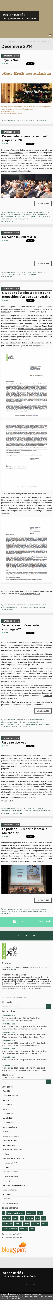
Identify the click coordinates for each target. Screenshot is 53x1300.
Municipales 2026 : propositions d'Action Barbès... (25, 1026)
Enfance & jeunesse (10, 1140)
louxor (15, 1218)
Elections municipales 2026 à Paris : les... (21, 1018)
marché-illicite (39, 607)
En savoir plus (15, 1298)
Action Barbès (14, 15)
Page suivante (45, 921)
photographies (44, 811)
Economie (6, 1131)
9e (4, 1213)
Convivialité (7, 1104)
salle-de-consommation (26, 724)
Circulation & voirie (10, 1095)
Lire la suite (11, 970)
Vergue (48, 784)
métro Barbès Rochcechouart (14, 1158)
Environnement (9, 1145)
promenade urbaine (31, 219)
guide (28, 274)
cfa (15, 274)
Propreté (6, 1181)
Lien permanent (8, 120)
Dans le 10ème (8, 1118)
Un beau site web (14, 742)
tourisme (34, 274)
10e (21, 1218)
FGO (16, 851)
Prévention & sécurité (11, 1172)
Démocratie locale (10, 1127)
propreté (18, 1223)
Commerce (7, 1100)
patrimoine (5, 813)
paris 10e (29, 1218)
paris (44, 216)
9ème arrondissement (15, 1213)
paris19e (14, 219)
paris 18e (35, 1223)
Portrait (6, 1167)
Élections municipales (11, 1136)
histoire (35, 811)
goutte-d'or (9, 274)
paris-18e (24, 1229)
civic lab (20, 219)
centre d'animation (16, 153)
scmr (43, 1218)
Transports (7, 1194)
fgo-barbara (27, 911)
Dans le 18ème (8, 1122)
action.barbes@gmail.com (30, 594)
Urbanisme (7, 1199)
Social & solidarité (10, 1190)
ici (42, 312)
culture (26, 1223)
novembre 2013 (24, 859)
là (45, 312)
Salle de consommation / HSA (14, 1185)
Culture (6, 1109)
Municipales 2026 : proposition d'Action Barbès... (25, 1051)
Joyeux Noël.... (12, 60)
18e (37, 1218)
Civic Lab (24, 155)
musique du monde (39, 911)
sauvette (30, 607)
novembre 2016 (14, 41)
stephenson (21, 274)
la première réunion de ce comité (23, 650)
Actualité (6, 1091)
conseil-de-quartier (10, 1229)
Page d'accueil (31, 41)
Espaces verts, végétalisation (14, 1149)
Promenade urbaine (10, 1176)
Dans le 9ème (8, 1113)
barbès (44, 1223)
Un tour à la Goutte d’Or (19, 237)
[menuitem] (17, 42)
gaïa (16, 726)
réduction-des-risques (9, 724)
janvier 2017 (46, 41)
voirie (40, 1213)
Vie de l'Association (10, 1203)
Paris (32, 1229)
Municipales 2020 (10, 1163)
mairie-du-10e (9, 726)
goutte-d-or (7, 1223)
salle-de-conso (40, 724)
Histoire (6, 1154)
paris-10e (6, 1218)
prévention (31, 1213)
